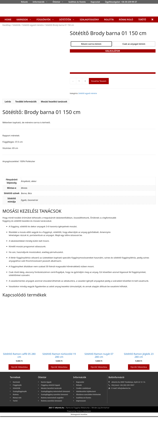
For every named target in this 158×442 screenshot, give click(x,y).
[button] (47, 2)
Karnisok (25, 19)
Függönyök (47, 19)
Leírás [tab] (8, 127)
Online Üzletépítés (84, 437)
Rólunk (24, 1)
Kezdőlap (6, 25)
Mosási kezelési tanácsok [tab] (54, 127)
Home (8, 19)
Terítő (142, 19)
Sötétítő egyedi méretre (33, 25)
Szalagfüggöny (89, 19)
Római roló (126, 19)
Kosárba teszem (98, 81)
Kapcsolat (95, 1)
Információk (41, 2)
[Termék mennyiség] (79, 81)
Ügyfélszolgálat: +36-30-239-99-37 (121, 1)
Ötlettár (59, 2)
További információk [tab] (26, 127)
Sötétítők (68, 19)
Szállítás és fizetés (77, 1)
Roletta (109, 19)
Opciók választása (19, 392)
